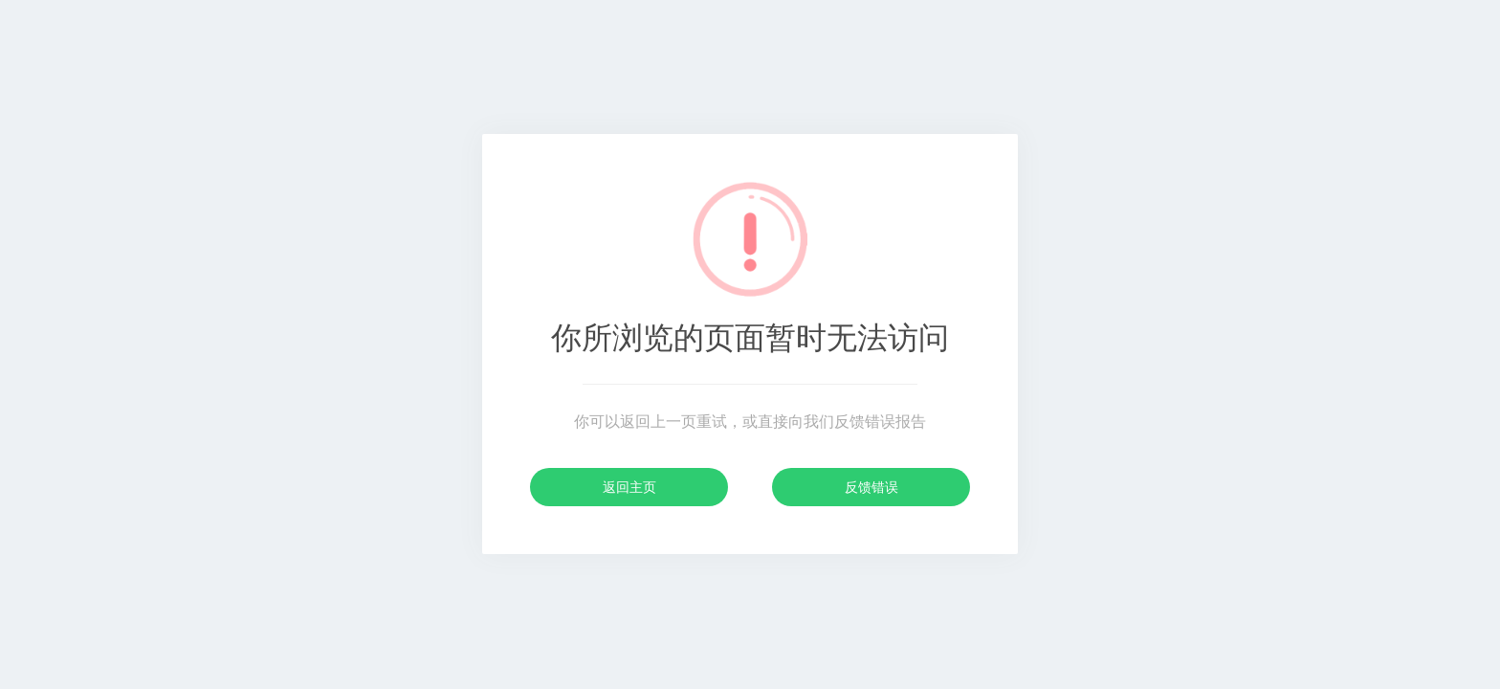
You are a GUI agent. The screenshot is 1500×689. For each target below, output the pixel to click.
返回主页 (629, 487)
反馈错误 (871, 487)
